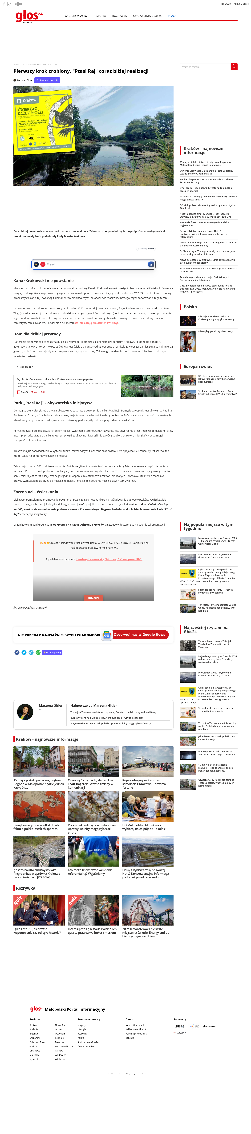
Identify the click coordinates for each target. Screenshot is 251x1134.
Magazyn (82, 1025)
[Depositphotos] (209, 1026)
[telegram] (31, 653)
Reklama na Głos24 (135, 1029)
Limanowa (34, 1050)
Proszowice (61, 1042)
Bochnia (33, 1029)
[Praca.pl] (180, 1026)
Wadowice (60, 1054)
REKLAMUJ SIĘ (241, 3)
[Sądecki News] (194, 1026)
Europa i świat (198, 366)
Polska (190, 306)
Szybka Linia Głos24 (147, 16)
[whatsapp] (38, 653)
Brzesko (33, 1033)
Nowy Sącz (60, 1025)
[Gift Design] (180, 1032)
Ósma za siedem (86, 1046)
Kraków (33, 1025)
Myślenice (34, 1059)
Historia (99, 16)
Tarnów (59, 1050)
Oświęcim (60, 1033)
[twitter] (24, 653)
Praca (172, 16)
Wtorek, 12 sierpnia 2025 (123, 559)
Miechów (34, 1054)
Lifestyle (81, 1029)
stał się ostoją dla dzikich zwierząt (96, 323)
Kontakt (129, 1037)
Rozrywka (119, 16)
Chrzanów (34, 1037)
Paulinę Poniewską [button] (90, 559)
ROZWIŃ (93, 598)
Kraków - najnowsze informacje (47, 739)
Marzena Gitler (24, 80)
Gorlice (33, 1046)
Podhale (59, 1037)
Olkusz (58, 1029)
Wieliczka (60, 1059)
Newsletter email (134, 1025)
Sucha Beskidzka (64, 1046)
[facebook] (17, 653)
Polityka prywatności (136, 1033)
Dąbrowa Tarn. (37, 1042)
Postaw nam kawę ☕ (47, 80)
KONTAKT (226, 3)
